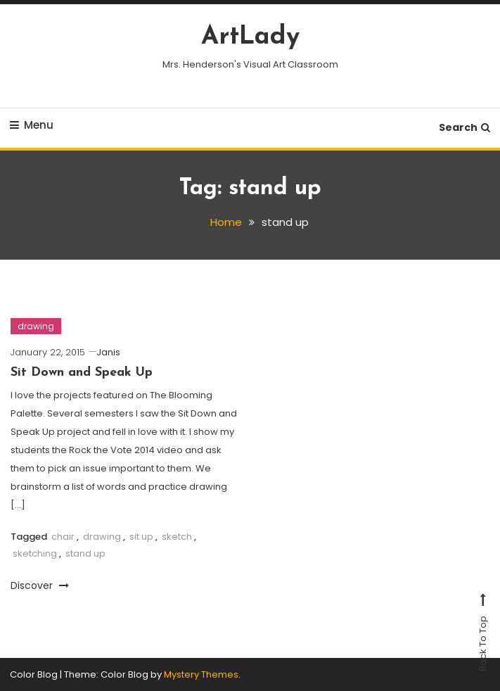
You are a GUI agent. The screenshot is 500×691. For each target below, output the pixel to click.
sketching (35, 553)
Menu (31, 125)
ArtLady (250, 37)
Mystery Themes (201, 674)
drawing (36, 326)
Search (464, 127)
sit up (141, 536)
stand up (85, 553)
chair (63, 536)
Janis (108, 352)
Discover (40, 585)
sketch (177, 536)
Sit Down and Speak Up (82, 372)
